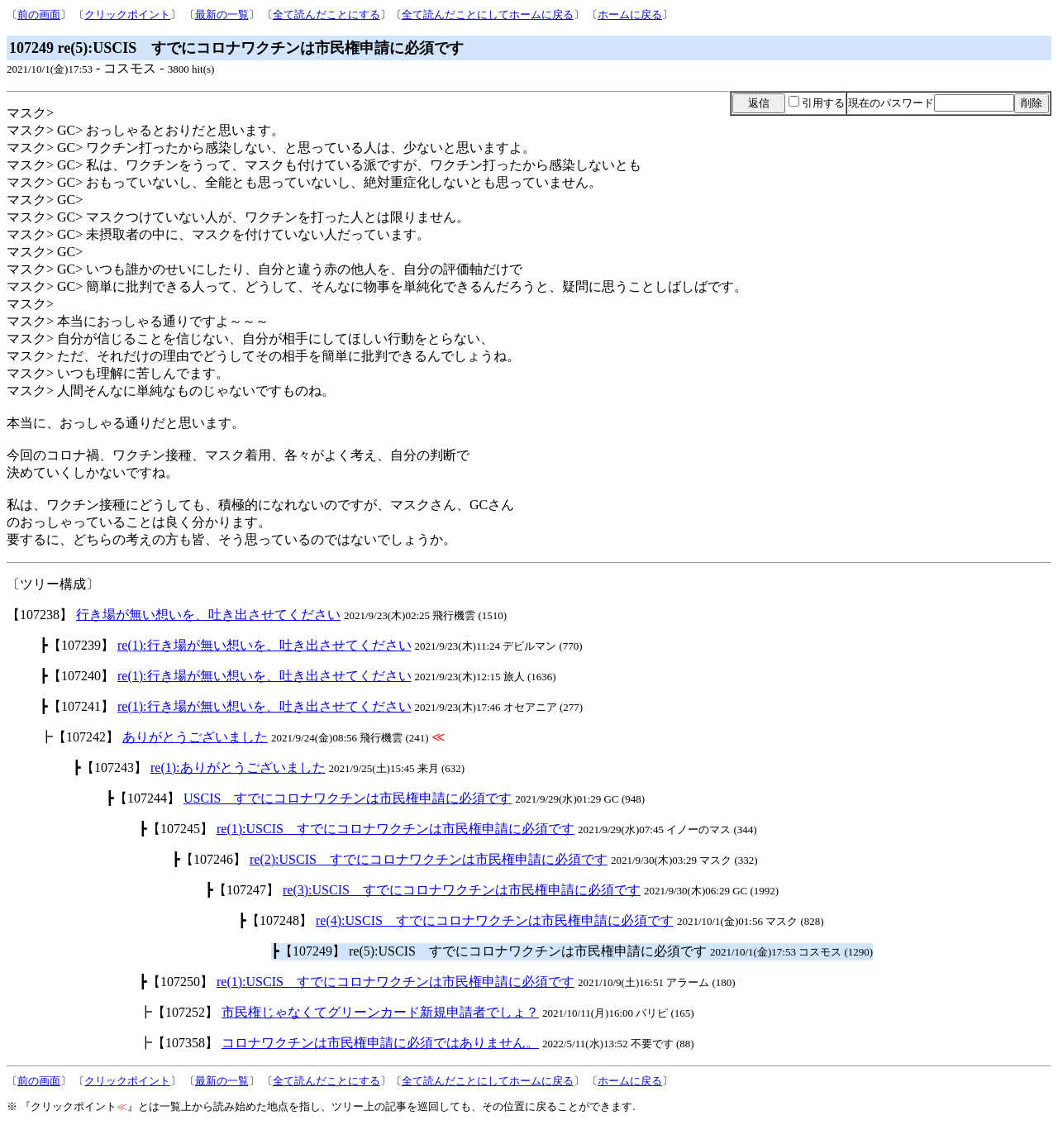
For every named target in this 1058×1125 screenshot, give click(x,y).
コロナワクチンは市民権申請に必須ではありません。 (380, 1043)
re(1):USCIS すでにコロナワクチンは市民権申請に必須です (395, 829)
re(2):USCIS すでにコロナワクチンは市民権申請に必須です (429, 859)
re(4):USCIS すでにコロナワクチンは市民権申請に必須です (495, 920)
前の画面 (38, 14)
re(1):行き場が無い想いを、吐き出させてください (264, 645)
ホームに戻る (630, 14)
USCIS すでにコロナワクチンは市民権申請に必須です (347, 798)
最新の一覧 (222, 14)
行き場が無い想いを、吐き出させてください (208, 615)
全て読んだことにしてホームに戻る (488, 14)
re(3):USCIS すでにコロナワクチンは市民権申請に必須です (462, 890)
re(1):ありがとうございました (238, 767)
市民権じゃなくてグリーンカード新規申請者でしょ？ (380, 1012)
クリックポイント (127, 14)
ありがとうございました (195, 737)
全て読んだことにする (326, 14)
